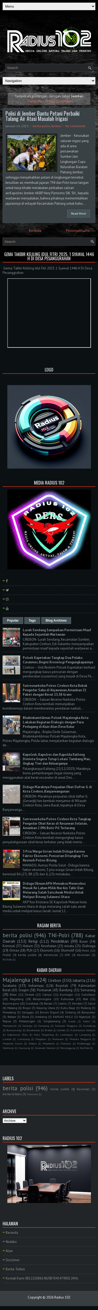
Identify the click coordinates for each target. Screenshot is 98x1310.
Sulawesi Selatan (45, 1048)
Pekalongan (27, 1021)
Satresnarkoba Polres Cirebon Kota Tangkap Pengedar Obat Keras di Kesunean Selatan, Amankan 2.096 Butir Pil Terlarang (57, 823)
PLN (29, 950)
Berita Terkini (15, 1269)
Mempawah (10, 1026)
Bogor (27, 1008)
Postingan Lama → (80, 230)
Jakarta (79, 980)
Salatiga (27, 1026)
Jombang (41, 1017)
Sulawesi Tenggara (66, 1026)
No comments (75, 126)
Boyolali (62, 985)
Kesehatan (48, 946)
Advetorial (51, 955)
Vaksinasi (32, 1094)
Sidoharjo (8, 1048)
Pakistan (66, 1043)
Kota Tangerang (44, 1034)
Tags (32, 620)
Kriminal (9, 946)
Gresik (72, 1021)
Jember (56, 126)
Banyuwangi (14, 1030)
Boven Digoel (49, 1012)
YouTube (7, 959)
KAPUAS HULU (63, 1017)
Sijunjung (24, 1048)
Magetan (41, 1039)
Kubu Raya (68, 1008)
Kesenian (83, 955)
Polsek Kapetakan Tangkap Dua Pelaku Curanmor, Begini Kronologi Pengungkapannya (58, 660)
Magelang (17, 999)
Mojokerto (49, 1043)
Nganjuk (84, 1017)
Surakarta (9, 985)
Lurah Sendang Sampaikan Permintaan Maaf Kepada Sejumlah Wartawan (57, 632)
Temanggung (67, 1048)
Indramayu (36, 985)
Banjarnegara (42, 999)
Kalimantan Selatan (83, 1030)
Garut (91, 1003)
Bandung (65, 990)
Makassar (58, 1039)
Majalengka (16, 979)
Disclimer (13, 1260)
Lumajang (24, 1039)
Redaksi (11, 1242)
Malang (12, 1008)
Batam (12, 1017)
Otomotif (67, 950)
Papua (7, 1021)
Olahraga (88, 946)
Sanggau (28, 1012)
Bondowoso (33, 1030)
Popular (13, 620)
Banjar (48, 1003)
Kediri (86, 1021)
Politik (7, 955)
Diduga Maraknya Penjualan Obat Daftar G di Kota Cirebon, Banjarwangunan (57, 789)
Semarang (87, 990)
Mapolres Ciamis (13, 1043)
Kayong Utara (46, 1008)
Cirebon (54, 980)
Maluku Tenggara (80, 1039)
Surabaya (32, 1003)
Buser (83, 941)
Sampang (43, 1026)
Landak (7, 1039)
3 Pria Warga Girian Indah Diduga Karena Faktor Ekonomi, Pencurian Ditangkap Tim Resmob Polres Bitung (55, 856)
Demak (29, 994)
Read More (78, 213)
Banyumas (88, 1012)
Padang (86, 1008)
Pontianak (44, 990)
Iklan (9, 1251)
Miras (85, 950)
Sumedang (89, 1026)
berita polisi (41, 126)
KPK (67, 955)
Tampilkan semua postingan (50, 100)
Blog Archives (56, 620)
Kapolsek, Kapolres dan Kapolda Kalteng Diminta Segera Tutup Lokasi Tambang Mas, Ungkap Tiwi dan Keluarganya (56, 759)
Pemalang (9, 1012)
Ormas (14, 950)
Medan (33, 1043)
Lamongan (66, 1034)
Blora (25, 1017)
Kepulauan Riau (17, 1034)
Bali (85, 999)
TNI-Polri (59, 935)
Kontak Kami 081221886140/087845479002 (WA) (42, 1278)
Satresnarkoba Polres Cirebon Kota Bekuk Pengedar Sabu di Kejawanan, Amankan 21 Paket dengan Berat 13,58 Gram (55, 690)
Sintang (70, 1012)
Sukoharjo (88, 994)
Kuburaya (67, 999)
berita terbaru (12, 1094)
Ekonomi (46, 950)
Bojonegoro (11, 1003)
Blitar (13, 994)
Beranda (35, 230)
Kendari (77, 1003)
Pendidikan (60, 941)
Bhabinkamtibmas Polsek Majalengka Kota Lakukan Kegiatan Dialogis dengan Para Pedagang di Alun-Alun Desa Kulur (55, 722)
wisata (69, 946)
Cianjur (47, 994)
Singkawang (51, 1021)
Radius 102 (62, 1297)
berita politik (27, 955)
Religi (33, 941)
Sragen (24, 990)
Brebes (49, 1030)
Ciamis (62, 1003)
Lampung (85, 1034)
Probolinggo (84, 1043)
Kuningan (66, 994)
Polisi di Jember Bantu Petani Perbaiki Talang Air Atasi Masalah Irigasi (42, 116)
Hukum (28, 946)
